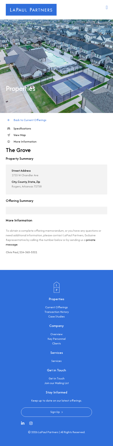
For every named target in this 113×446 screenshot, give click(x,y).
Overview (56, 334)
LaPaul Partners (48, 432)
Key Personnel (57, 339)
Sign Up (55, 412)
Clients (56, 343)
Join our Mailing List (56, 383)
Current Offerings (56, 307)
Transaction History (56, 312)
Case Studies (56, 316)
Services (56, 361)
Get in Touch (57, 378)
